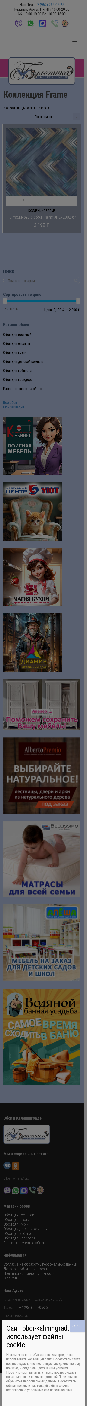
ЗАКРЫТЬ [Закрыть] (77, 1325)
